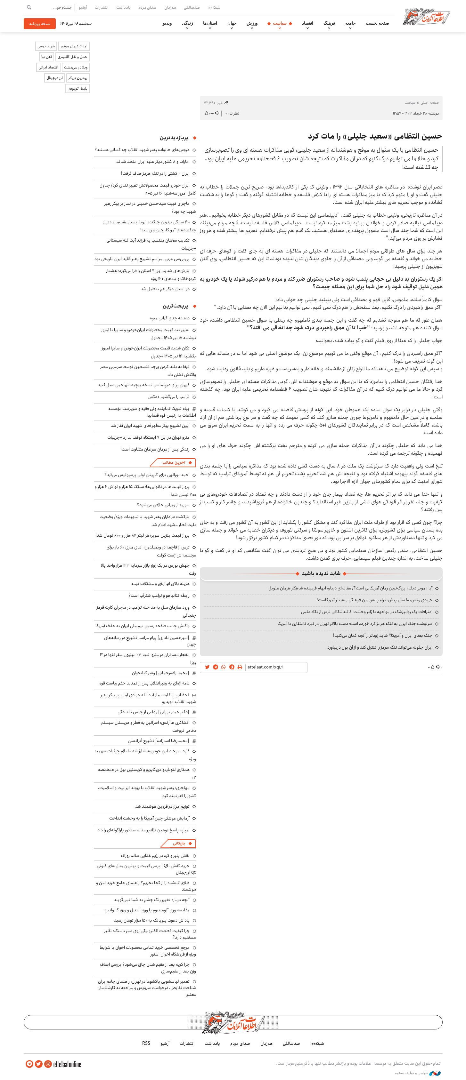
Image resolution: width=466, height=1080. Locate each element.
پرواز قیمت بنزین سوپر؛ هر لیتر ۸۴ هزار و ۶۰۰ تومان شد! (142, 535)
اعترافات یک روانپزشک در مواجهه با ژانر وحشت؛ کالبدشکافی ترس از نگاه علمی (366, 611)
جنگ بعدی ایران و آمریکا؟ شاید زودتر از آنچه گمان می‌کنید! (382, 635)
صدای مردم (147, 7)
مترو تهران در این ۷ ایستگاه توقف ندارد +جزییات (148, 437)
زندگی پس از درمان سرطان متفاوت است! (155, 449)
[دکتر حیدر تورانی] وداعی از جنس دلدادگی (153, 712)
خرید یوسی (46, 46)
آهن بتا (46, 57)
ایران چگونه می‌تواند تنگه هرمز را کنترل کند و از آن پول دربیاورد (379, 647)
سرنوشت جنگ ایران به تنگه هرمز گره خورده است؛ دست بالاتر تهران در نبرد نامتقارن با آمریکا (355, 623)
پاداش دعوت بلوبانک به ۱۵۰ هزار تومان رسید (152, 920)
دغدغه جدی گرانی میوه (170, 318)
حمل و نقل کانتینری (72, 57)
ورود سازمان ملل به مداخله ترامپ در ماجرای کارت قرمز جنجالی (146, 611)
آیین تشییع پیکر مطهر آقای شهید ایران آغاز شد (150, 425)
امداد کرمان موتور (74, 46)
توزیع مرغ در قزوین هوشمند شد (162, 806)
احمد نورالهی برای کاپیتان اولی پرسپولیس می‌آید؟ (147, 474)
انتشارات (102, 7)
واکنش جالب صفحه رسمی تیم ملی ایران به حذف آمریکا (142, 625)
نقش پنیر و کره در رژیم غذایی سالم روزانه (155, 855)
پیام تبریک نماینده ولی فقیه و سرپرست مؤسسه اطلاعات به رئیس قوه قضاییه (152, 412)
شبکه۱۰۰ (214, 7)
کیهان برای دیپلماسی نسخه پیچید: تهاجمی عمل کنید (144, 384)
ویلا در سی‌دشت (75, 67)
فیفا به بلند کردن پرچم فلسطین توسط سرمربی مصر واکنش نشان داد (148, 370)
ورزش (252, 23)
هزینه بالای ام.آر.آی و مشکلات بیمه (160, 583)
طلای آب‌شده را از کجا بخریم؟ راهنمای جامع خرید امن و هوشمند (146, 886)
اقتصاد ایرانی (48, 67)
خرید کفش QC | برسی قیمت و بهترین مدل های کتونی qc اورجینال (146, 869)
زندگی (187, 23)
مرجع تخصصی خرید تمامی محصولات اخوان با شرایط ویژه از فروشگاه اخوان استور (148, 950)
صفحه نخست (377, 23)
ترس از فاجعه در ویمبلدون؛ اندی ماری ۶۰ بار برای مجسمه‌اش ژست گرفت (151, 551)
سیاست (280, 23)
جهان (231, 23)
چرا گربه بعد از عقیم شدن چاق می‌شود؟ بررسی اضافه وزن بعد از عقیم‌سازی (148, 967)
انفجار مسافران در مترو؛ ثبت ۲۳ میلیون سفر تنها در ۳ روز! (148, 658)
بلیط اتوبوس (77, 88)
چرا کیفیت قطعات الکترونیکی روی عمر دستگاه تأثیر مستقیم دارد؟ (150, 934)
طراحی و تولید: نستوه (418, 1073)
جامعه (350, 23)
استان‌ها (210, 23)
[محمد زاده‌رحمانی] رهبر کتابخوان (160, 672)
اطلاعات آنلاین (427, 16)
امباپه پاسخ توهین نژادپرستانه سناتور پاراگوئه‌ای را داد (143, 830)
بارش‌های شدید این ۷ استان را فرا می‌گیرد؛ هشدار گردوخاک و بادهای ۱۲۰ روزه (151, 274)
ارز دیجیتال (54, 78)
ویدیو (167, 23)
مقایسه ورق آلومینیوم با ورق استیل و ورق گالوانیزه (147, 910)
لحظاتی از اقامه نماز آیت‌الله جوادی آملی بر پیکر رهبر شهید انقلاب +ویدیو (148, 698)
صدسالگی (192, 7)
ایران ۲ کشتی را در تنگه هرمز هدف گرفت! (155, 173)
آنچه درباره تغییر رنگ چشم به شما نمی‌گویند (152, 899)
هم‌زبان (170, 7)
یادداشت (123, 7)
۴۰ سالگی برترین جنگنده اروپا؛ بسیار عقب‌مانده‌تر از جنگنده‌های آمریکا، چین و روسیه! (149, 226)
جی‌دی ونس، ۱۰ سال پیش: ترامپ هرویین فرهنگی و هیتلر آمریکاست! (374, 600)
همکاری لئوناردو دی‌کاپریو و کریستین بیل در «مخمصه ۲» (147, 773)
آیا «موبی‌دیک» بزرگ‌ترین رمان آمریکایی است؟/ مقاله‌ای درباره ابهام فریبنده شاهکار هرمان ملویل (350, 588)
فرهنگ (329, 23)
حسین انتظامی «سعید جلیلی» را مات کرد (375, 136)
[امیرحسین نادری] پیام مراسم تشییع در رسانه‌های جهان (150, 641)
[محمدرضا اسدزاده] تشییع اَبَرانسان (158, 740)
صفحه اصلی (430, 103)
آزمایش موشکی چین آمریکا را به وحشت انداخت (149, 818)
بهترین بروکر (78, 78)
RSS (146, 1043)
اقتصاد (307, 23)
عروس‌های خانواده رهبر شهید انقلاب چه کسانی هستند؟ (142, 149)
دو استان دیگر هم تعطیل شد (165, 288)
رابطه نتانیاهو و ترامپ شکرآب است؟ (159, 595)
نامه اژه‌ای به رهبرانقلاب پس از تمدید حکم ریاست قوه (144, 683)
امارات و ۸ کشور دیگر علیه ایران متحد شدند (153, 161)
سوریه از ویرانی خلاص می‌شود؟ (163, 504)
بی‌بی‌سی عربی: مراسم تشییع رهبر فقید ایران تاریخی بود (142, 258)
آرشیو (83, 7)
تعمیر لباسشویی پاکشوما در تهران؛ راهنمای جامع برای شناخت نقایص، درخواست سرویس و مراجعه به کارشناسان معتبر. (146, 988)
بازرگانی (179, 843)
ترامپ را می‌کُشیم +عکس (169, 396)
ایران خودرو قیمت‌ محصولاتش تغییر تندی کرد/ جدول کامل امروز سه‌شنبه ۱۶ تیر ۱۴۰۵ (148, 189)
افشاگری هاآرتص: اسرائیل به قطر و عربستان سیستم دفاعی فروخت (148, 726)
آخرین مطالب (173, 463)
